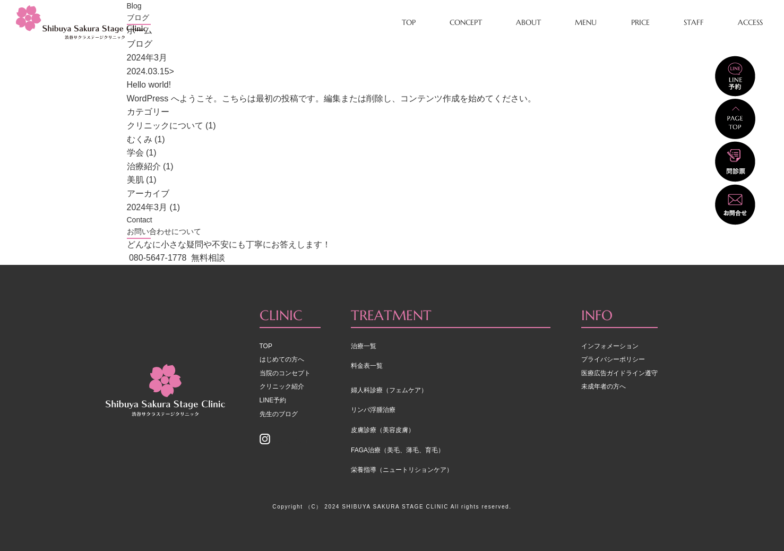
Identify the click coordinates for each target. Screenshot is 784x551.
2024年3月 (147, 207)
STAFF (694, 22)
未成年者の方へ (603, 386)
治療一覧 (363, 346)
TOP (409, 22)
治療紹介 (144, 166)
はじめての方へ (282, 359)
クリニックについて (165, 125)
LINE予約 (273, 400)
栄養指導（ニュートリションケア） (402, 469)
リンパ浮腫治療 (373, 410)
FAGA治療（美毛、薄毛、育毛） (397, 450)
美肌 (135, 179)
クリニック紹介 (282, 386)
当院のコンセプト (285, 373)
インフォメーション (610, 346)
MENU (586, 22)
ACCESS (750, 22)
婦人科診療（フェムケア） (389, 390)
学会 (135, 152)
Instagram (284, 440)
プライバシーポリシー (613, 359)
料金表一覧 (367, 365)
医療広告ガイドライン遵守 (619, 373)
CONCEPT (466, 22)
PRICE (640, 22)
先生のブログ (279, 414)
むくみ (139, 139)
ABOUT (528, 22)
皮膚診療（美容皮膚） (383, 430)
